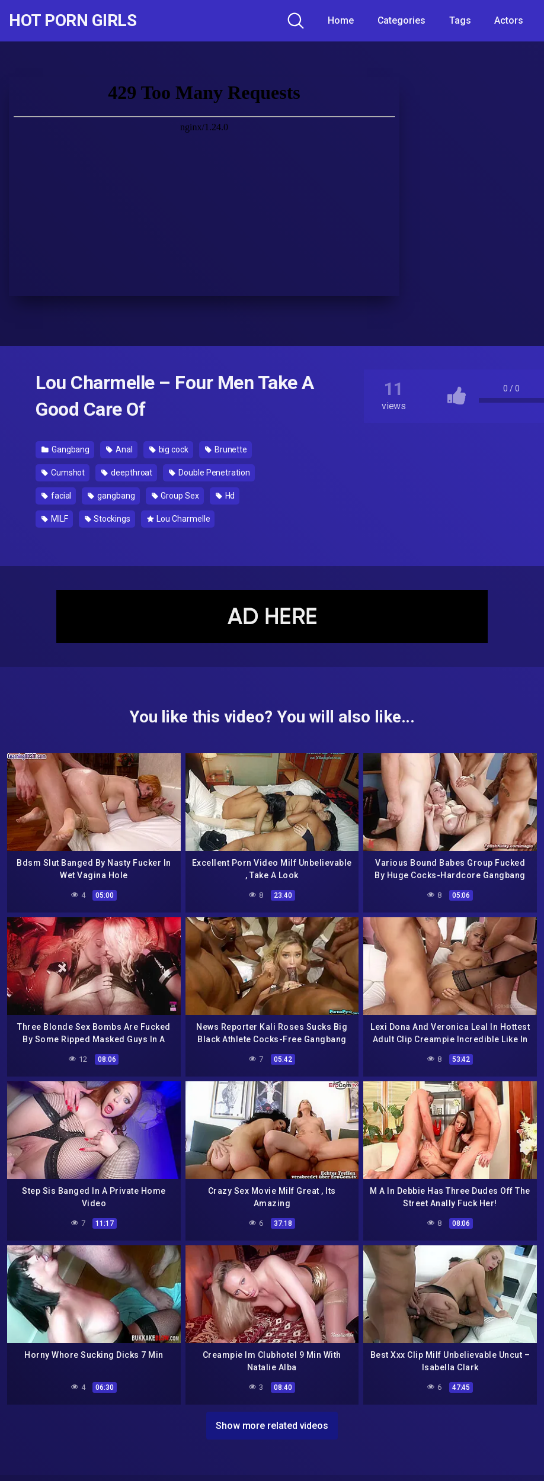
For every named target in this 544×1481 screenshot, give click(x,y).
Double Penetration (209, 472)
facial (56, 495)
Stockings (107, 518)
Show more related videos (272, 1425)
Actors (508, 20)
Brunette (226, 449)
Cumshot (63, 472)
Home (341, 20)
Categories (401, 20)
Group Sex (175, 495)
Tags (460, 20)
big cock (168, 449)
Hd (225, 495)
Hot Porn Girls (72, 21)
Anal (119, 449)
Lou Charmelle (178, 518)
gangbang (111, 495)
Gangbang (65, 449)
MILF (54, 518)
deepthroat (126, 472)
